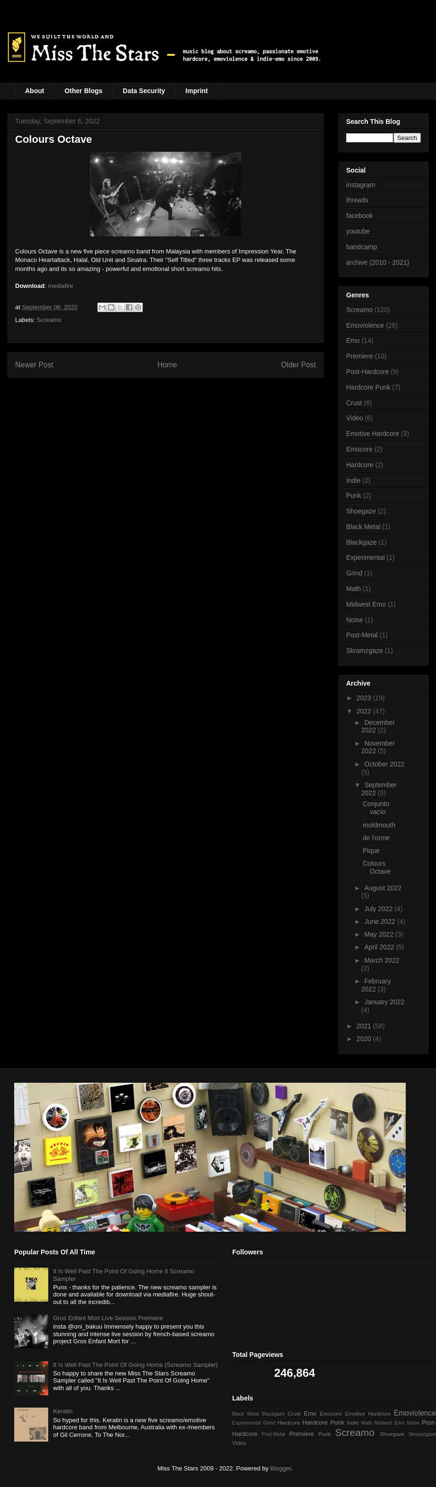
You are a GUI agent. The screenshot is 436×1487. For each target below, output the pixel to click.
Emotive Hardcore (372, 433)
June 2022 (380, 921)
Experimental (365, 557)
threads (357, 200)
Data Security (144, 91)
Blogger (280, 1468)
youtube (358, 231)
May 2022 (379, 934)
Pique (371, 850)
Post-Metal (362, 635)
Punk (353, 495)
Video (354, 418)
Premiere (359, 356)
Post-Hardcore (367, 371)
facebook (359, 215)
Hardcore (360, 465)
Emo (353, 340)
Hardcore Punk (368, 387)
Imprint (196, 91)
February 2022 (376, 985)
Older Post (298, 365)
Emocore (359, 449)
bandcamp (361, 247)
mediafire (60, 285)
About (34, 91)
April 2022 (380, 947)
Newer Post (34, 365)
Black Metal (363, 526)
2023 (365, 698)
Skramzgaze (364, 650)
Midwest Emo (366, 604)
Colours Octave (377, 867)
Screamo (49, 319)
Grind (354, 573)
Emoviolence (365, 325)
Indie (353, 480)
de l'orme (376, 838)
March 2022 (381, 960)
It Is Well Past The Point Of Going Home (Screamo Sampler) (135, 1364)
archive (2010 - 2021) (377, 262)
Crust (354, 403)
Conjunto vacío (376, 808)
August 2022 (382, 888)
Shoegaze (361, 511)
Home (167, 365)
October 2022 (384, 764)
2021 (365, 1026)
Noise (354, 620)
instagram (360, 185)
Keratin (62, 1411)
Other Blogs (83, 91)
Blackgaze (361, 542)
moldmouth (379, 825)
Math (353, 588)
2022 (365, 711)
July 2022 (379, 909)
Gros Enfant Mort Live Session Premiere (108, 1318)
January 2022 (384, 1002)
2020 (365, 1039)
